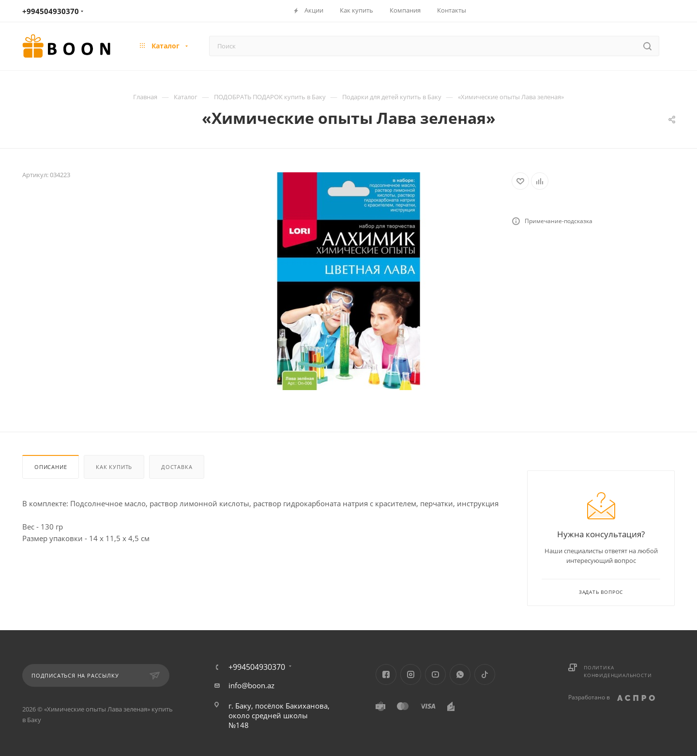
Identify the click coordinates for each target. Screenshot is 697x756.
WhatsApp (460, 674)
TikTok (484, 674)
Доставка (176, 466)
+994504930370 (50, 11)
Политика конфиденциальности (618, 671)
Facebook (386, 674)
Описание (50, 466)
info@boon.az (251, 685)
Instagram (410, 674)
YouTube (435, 674)
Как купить (114, 466)
